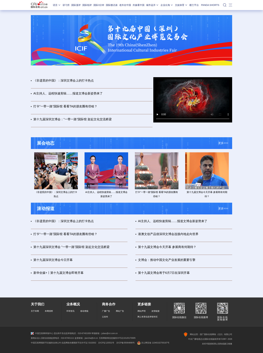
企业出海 (167, 5)
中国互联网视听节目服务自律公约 (46, 343)
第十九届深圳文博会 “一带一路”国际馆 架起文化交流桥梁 (71, 247)
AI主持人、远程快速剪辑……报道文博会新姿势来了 (68, 93)
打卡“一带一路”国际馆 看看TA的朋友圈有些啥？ (65, 106)
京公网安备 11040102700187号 (153, 343)
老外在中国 (125, 5)
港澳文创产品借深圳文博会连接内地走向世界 (168, 234)
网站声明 (142, 311)
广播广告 (106, 311)
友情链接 (155, 311)
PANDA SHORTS (210, 5)
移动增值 (84, 311)
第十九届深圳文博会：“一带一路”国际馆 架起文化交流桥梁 (72, 119)
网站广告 (120, 311)
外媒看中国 (138, 5)
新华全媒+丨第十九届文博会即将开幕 (58, 272)
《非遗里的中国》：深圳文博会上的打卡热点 (63, 80)
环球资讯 (70, 311)
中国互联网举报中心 (42, 333)
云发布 (105, 317)
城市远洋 (152, 5)
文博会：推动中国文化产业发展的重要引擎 (166, 260)
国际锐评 (87, 5)
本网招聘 (49, 311)
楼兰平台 (194, 5)
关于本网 (35, 311)
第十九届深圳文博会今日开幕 (53, 260)
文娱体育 (181, 5)
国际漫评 (76, 5)
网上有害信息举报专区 (148, 317)
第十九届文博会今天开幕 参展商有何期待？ (167, 247)
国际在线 (39, 5)
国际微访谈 (112, 5)
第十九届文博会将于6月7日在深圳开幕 (164, 272)
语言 (57, 5)
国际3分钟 (98, 5)
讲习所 (66, 5)
